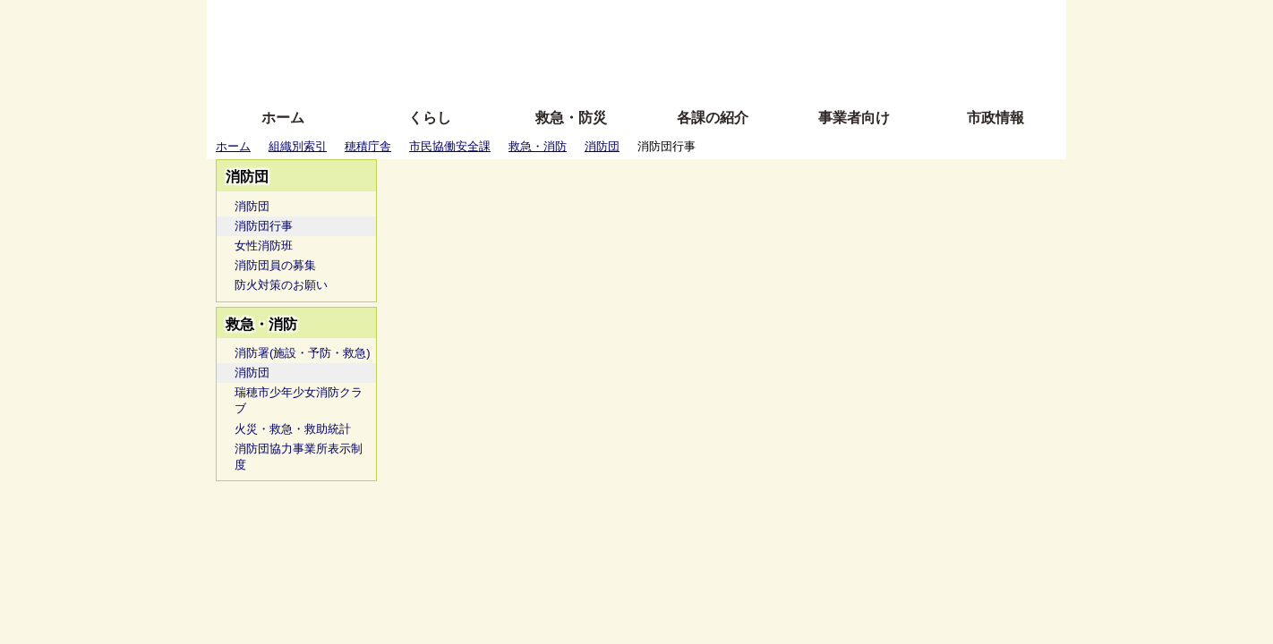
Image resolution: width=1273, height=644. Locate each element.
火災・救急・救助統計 (293, 429)
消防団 (602, 146)
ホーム (282, 117)
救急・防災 (571, 117)
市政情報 (995, 117)
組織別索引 (298, 146)
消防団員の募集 (275, 265)
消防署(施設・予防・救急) (303, 353)
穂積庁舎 (368, 146)
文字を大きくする (651, 47)
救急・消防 (537, 146)
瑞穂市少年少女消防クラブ (299, 400)
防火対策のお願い (281, 285)
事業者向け (854, 117)
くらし (429, 117)
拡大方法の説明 (506, 74)
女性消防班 (264, 245)
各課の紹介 (712, 117)
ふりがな (493, 20)
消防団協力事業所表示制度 (299, 456)
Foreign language (520, 47)
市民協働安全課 (450, 146)
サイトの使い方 (616, 74)
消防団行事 (264, 226)
